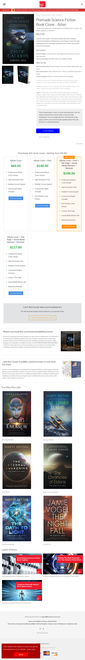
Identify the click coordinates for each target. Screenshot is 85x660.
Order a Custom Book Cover (42, 318)
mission (61, 97)
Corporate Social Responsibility (25, 624)
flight (63, 95)
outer (69, 97)
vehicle (79, 101)
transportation (62, 101)
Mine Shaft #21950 (8, 440)
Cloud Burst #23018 (8, 544)
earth (48, 95)
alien (55, 92)
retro (80, 97)
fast (56, 95)
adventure (45, 92)
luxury (57, 97)
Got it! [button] (21, 654)
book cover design (60, 103)
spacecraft (64, 99)
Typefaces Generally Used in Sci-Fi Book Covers (16, 603)
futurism (73, 95)
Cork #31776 (47, 544)
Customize (48, 131)
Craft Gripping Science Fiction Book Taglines (15, 576)
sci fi (37, 99)
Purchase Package (16, 198)
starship (41, 101)
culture (44, 95)
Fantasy (59, 15)
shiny (46, 99)
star (37, 101)
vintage (38, 103)
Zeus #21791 (6, 492)
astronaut (60, 92)
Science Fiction (46, 15)
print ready (43, 105)
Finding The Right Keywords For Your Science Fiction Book (61, 576)
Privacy (45, 621)
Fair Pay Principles (41, 624)
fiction (60, 95)
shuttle (54, 99)
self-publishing (71, 103)
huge (37, 97)
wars (42, 103)
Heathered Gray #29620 (50, 492)
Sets (76, 624)
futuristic (78, 95)
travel (68, 101)
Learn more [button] (31, 649)
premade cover (49, 103)
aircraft (51, 92)
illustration (43, 97)
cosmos (38, 95)
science (42, 99)
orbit (66, 97)
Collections (70, 624)
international (50, 97)
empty (52, 95)
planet (74, 97)
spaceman (71, 99)
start (45, 101)
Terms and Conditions (35, 621)
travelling (74, 101)
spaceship (78, 99)
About (13, 624)
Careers (50, 624)
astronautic (67, 92)
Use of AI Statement (60, 624)
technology (54, 101)
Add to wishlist (44, 137)
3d (41, 92)
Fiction (38, 15)
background (74, 92)
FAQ (9, 624)
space (59, 99)
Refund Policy (52, 621)
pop (77, 97)
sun (49, 101)
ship (50, 99)
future (68, 95)
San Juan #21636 (48, 440)
